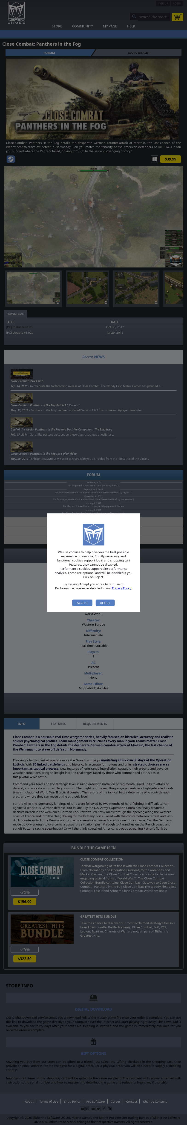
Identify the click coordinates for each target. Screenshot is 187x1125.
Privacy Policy (121, 588)
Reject (105, 603)
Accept (82, 603)
